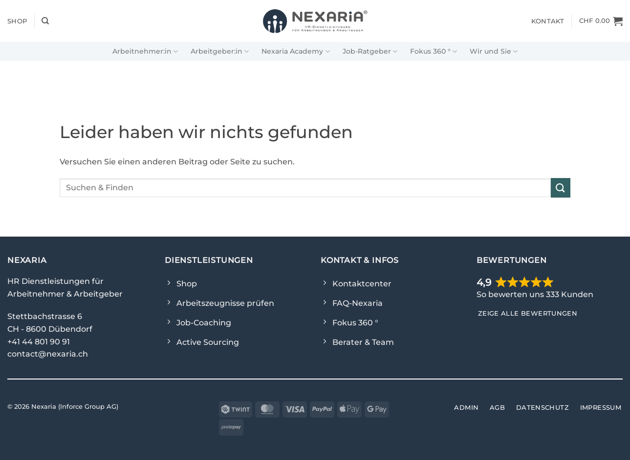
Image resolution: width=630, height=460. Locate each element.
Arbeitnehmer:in (145, 51)
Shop (17, 21)
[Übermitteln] (560, 187)
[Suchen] (45, 21)
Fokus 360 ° (433, 51)
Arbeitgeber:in (220, 51)
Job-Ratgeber (370, 51)
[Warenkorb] (601, 21)
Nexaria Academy (295, 51)
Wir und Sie (494, 51)
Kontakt (548, 21)
